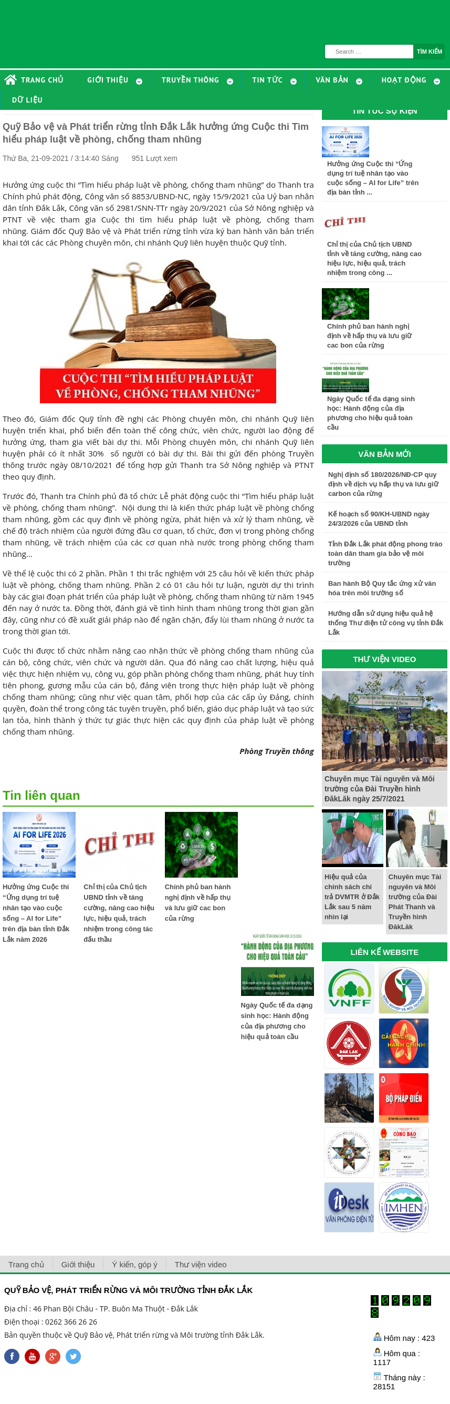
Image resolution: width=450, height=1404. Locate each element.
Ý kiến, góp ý (134, 1264)
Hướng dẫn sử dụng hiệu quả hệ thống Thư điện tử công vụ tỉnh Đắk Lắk (385, 622)
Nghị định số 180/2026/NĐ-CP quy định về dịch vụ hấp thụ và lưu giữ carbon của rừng (383, 484)
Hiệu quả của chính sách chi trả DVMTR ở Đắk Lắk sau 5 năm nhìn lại (352, 897)
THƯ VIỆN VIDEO (384, 659)
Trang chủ (26, 1264)
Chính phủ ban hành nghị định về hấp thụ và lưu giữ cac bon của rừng (369, 335)
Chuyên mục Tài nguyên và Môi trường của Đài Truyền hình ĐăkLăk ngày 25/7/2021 (380, 789)
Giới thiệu (78, 1264)
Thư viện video (201, 1264)
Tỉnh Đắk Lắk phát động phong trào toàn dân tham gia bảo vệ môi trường (385, 553)
